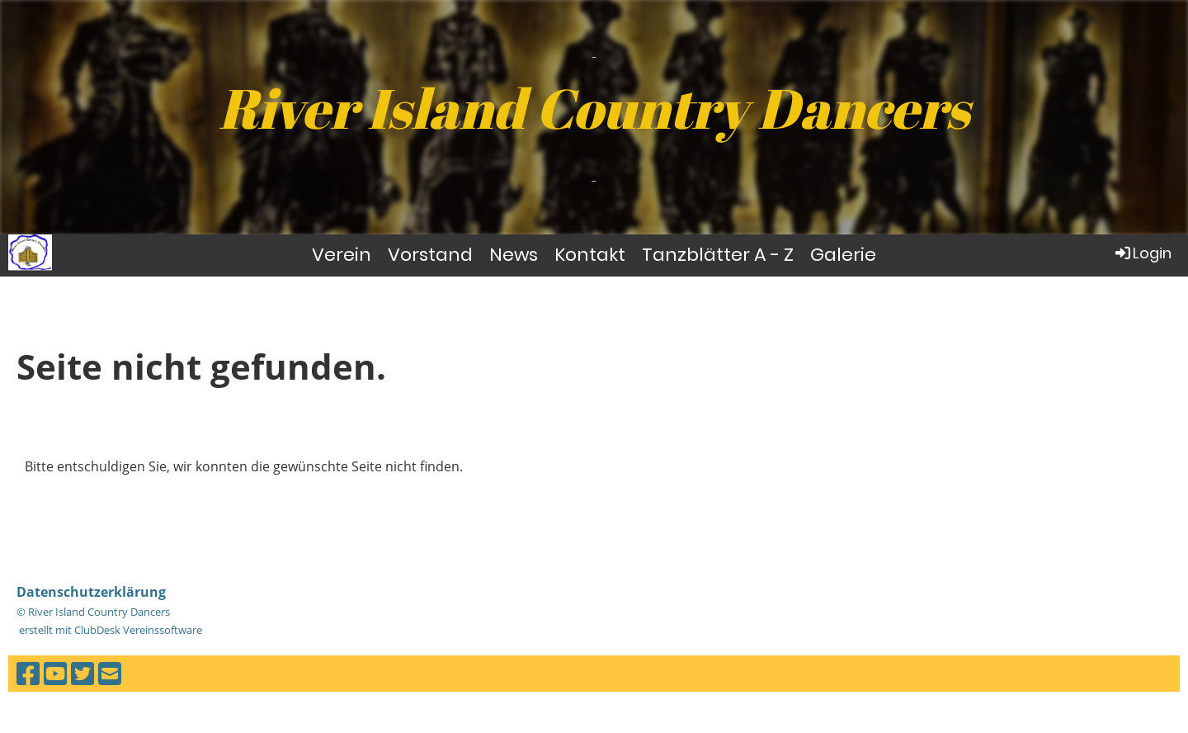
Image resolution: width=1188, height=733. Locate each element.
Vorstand (430, 254)
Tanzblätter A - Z (718, 254)
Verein (341, 254)
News (513, 254)
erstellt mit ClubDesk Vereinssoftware (109, 629)
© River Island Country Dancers (93, 611)
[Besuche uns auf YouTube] (55, 673)
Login (1142, 253)
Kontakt (589, 254)
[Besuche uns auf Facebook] (28, 673)
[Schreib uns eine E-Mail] (109, 673)
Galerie (843, 254)
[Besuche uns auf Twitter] (82, 673)
